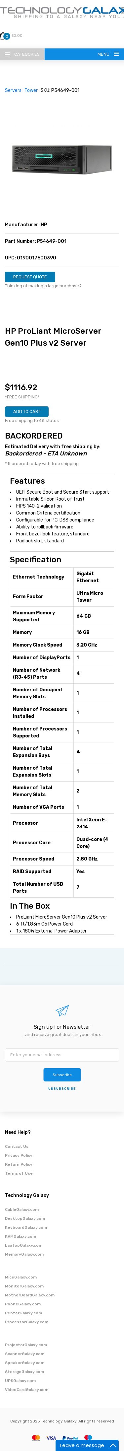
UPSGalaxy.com (20, 1380)
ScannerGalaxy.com (24, 1353)
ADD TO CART (26, 411)
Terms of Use (19, 1173)
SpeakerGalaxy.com (24, 1362)
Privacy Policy (18, 1155)
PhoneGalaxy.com (23, 1304)
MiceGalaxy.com (21, 1277)
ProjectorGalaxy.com (26, 1345)
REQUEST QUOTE (30, 276)
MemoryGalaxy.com (24, 1254)
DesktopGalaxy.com (25, 1218)
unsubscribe (62, 1089)
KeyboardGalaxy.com (26, 1227)
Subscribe (62, 1074)
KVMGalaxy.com (20, 1236)
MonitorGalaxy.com (24, 1286)
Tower (31, 90)
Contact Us (16, 1146)
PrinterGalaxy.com (23, 1313)
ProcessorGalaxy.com (26, 1322)
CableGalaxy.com (22, 1209)
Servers (13, 90)
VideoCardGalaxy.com (26, 1389)
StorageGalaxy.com (24, 1371)
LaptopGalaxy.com (23, 1245)
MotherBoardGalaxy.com (30, 1295)
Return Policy (18, 1164)
